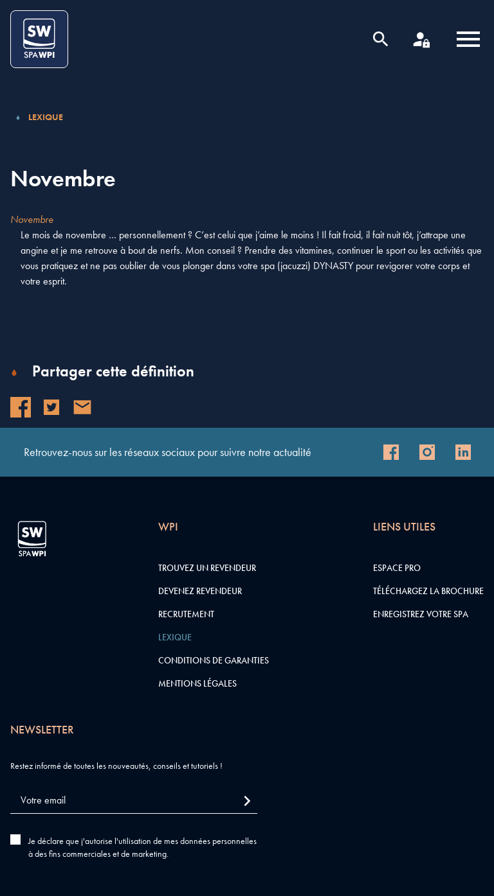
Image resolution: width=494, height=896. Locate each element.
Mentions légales (197, 683)
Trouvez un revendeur (207, 568)
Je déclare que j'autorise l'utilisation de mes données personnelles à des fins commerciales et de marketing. (142, 847)
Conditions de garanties (213, 660)
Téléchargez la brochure (428, 591)
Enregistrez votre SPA (420, 614)
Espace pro (397, 568)
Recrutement (186, 614)
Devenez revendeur (200, 591)
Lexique (45, 117)
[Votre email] (133, 800)
